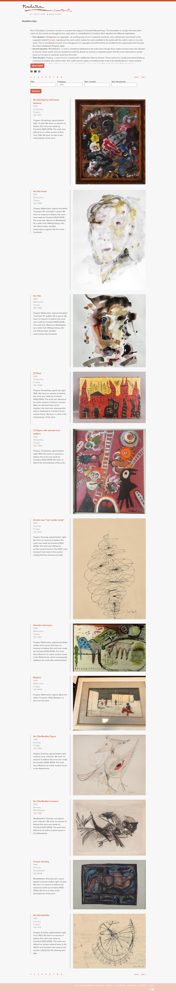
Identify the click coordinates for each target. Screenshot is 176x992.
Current (144, 14)
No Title (37, 296)
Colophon (120, 985)
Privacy (109, 985)
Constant (112, 14)
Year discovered (118, 82)
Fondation (100, 14)
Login (151, 985)
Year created (90, 82)
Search (152, 13)
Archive (134, 14)
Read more (37, 66)
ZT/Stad (37, 373)
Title (32, 82)
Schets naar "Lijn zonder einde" (48, 520)
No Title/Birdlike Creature (45, 801)
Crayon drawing (41, 861)
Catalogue (123, 14)
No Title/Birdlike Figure (44, 736)
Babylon (37, 677)
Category (61, 82)
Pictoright (51, 40)
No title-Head (39, 191)
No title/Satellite (41, 915)
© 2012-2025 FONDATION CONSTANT (88, 985)
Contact (143, 985)
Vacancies (131, 985)
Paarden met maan (42, 625)
